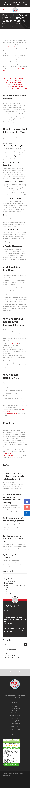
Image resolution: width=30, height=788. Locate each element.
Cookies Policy (15, 729)
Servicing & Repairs (10, 655)
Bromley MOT (15, 721)
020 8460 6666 (11, 2)
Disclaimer (15, 732)
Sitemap (15, 735)
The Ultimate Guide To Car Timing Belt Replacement (15, 610)
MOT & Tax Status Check (12, 657)
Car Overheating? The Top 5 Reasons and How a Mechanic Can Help (15, 619)
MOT (6, 653)
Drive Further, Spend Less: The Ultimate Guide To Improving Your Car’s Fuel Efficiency (15, 630)
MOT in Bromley (15, 724)
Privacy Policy (15, 726)
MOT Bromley (15, 718)
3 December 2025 (7, 35)
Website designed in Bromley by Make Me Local (15, 785)
